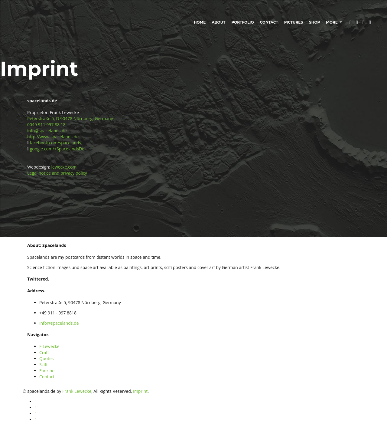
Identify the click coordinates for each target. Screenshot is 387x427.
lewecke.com (64, 167)
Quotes (46, 358)
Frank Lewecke (76, 391)
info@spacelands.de (47, 130)
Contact (269, 22)
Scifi (43, 364)
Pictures (293, 22)
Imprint (140, 391)
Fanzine (46, 370)
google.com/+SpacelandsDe (57, 149)
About (218, 22)
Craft (44, 352)
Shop (314, 22)
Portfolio (242, 22)
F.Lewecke (49, 346)
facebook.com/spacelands (55, 143)
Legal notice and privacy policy (57, 173)
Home (200, 22)
